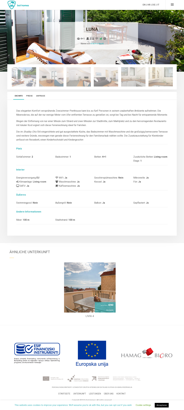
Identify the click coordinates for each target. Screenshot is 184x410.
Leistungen (95, 393)
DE (153, 5)
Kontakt (121, 393)
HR (149, 5)
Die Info (19, 96)
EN (144, 5)
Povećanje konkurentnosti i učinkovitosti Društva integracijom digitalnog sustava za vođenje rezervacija (92, 387)
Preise (29, 96)
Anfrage (40, 96)
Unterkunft (79, 393)
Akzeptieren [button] (162, 405)
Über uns (109, 393)
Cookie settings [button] (143, 405)
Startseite (64, 393)
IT (158, 5)
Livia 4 (90, 316)
